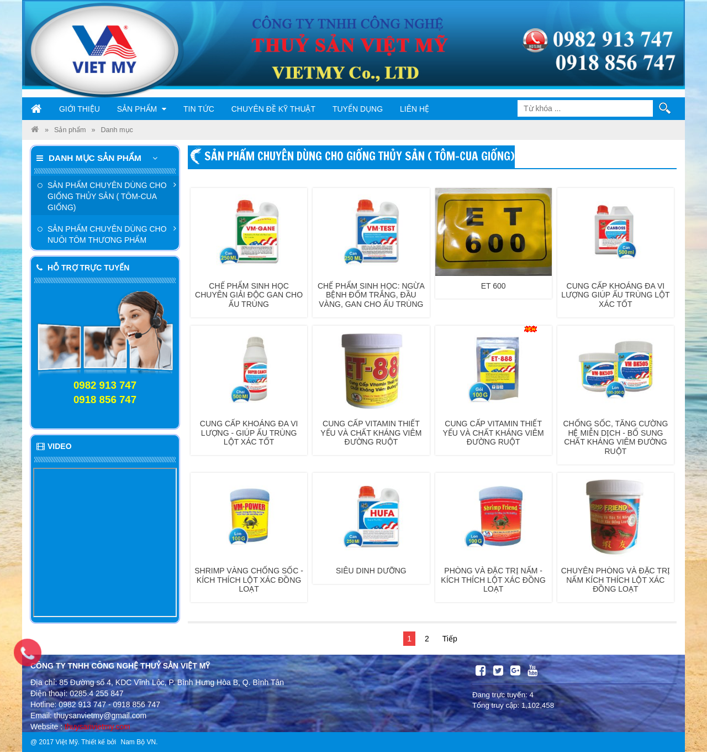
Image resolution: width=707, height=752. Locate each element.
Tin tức (198, 109)
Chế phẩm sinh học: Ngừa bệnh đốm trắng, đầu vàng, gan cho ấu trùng (371, 295)
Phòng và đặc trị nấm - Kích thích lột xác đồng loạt (493, 580)
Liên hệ (414, 109)
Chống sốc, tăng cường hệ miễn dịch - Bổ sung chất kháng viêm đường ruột (615, 437)
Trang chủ (36, 109)
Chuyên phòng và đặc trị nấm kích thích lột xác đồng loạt (615, 580)
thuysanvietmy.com (97, 726)
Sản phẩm (141, 109)
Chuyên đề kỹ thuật (273, 109)
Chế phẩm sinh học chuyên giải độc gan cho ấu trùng (249, 295)
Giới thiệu (79, 109)
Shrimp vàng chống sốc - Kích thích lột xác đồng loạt (248, 580)
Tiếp (449, 638)
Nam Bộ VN (138, 742)
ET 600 (493, 285)
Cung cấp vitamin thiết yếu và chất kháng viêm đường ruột (370, 433)
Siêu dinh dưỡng (371, 570)
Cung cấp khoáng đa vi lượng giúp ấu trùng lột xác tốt (615, 295)
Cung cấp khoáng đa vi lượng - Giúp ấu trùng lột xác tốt (249, 433)
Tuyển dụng (358, 109)
